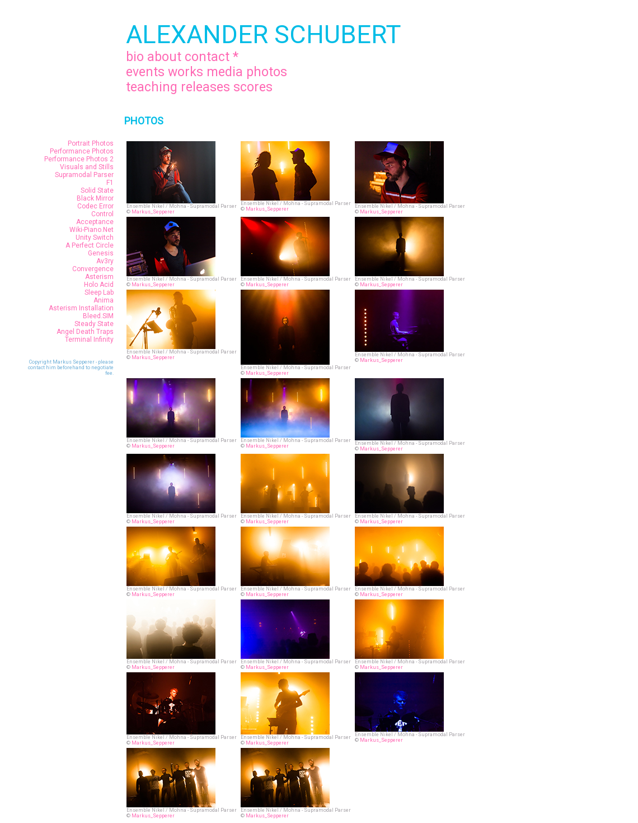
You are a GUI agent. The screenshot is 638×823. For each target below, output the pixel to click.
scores (253, 87)
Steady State (94, 324)
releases (205, 87)
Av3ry (105, 261)
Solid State (97, 190)
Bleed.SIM (98, 316)
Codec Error (95, 206)
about (164, 56)
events (145, 72)
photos (266, 72)
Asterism (99, 277)
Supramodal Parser (84, 175)
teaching (151, 87)
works (185, 72)
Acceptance (95, 222)
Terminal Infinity (89, 339)
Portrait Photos (91, 143)
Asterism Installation (81, 308)
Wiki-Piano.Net (91, 230)
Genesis (101, 253)
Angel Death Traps (85, 332)
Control (102, 214)
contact (207, 56)
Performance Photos (82, 151)
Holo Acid (99, 285)
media (225, 72)
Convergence (93, 269)
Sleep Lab (99, 292)
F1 (110, 183)
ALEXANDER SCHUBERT (263, 34)
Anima (103, 300)
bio (135, 56)
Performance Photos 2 (79, 159)
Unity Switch (95, 237)
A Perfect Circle (89, 245)
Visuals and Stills (87, 167)
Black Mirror (95, 198)
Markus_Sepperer (153, 212)
